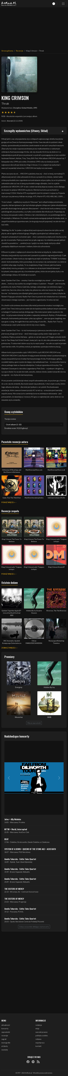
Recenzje (19, 51)
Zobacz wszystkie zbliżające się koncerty (34, 927)
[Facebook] (28, 1061)
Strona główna (7, 51)
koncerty (4, 1029)
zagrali (3, 1039)
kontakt (38, 1046)
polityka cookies (41, 1036)
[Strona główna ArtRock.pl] (8, 3)
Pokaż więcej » (8, 502)
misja (37, 1029)
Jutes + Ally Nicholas (12, 819)
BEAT (6, 839)
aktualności (5, 1025)
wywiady (4, 1050)
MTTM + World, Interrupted (15, 829)
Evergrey (18, 687)
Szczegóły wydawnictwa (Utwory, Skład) (26, 131)
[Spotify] (33, 1061)
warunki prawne (41, 1032)
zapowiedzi (5, 1032)
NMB (49, 717)
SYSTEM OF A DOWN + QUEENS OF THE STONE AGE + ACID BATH (30, 849)
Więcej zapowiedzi (34, 723)
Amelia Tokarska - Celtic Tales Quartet (20, 859)
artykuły (4, 1046)
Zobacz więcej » (8, 648)
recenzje (4, 1036)
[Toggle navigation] (63, 3)
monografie (5, 1043)
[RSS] (38, 1061)
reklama (38, 1039)
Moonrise (19, 717)
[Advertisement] (34, 27)
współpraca (39, 1043)
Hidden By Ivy (49, 687)
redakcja (38, 1025)
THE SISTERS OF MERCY (14, 888)
